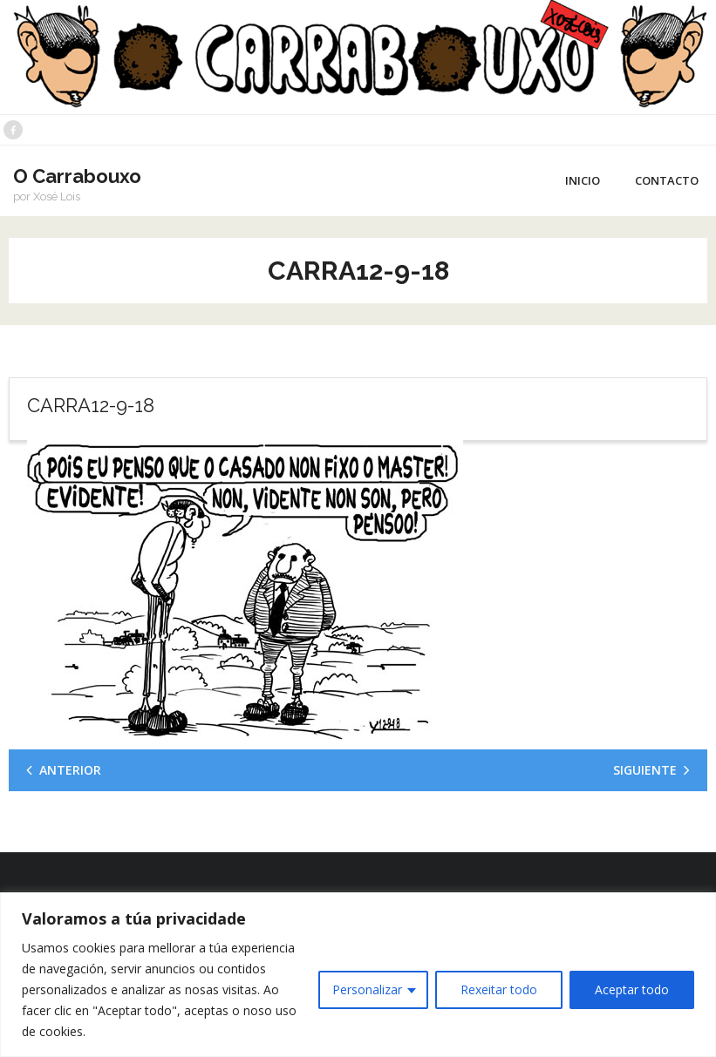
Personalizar (367, 989)
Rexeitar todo (498, 989)
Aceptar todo (632, 989)
